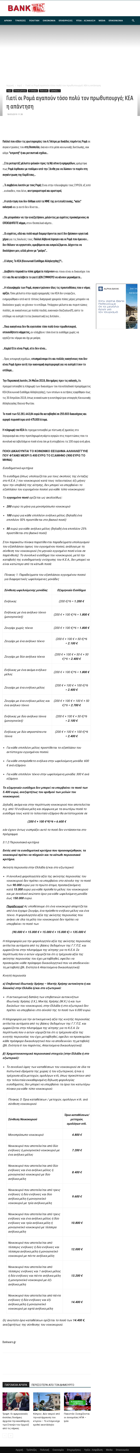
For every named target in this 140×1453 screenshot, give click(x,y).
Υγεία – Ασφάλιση (85, 20)
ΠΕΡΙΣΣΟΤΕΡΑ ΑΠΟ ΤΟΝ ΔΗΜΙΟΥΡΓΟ (53, 1384)
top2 (19, 85)
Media (102, 20)
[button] (133, 20)
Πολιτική (34, 20)
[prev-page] (5, 1435)
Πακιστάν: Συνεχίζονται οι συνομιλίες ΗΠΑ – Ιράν (77, 1417)
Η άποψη (33, 90)
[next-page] (10, 1435)
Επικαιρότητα (20, 90)
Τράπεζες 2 (55, 90)
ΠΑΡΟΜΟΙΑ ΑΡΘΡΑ (16, 1384)
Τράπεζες (20, 20)
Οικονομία (49, 20)
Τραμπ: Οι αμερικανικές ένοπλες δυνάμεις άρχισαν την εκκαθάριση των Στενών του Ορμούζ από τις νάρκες (16, 1421)
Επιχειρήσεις (66, 20)
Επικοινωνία (116, 20)
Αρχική (8, 20)
